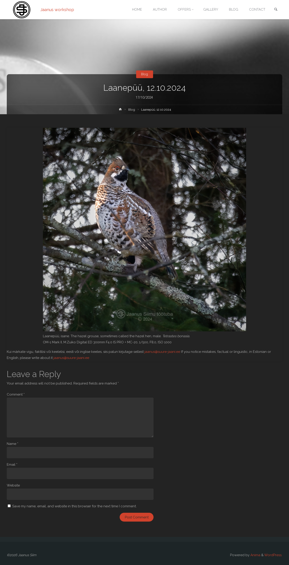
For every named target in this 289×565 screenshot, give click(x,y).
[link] (275, 10)
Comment (16, 394)
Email (12, 465)
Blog (144, 74)
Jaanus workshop (57, 9)
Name (12, 444)
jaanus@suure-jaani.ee (162, 352)
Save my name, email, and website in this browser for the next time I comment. (74, 506)
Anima (254, 555)
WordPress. (273, 555)
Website (13, 485)
